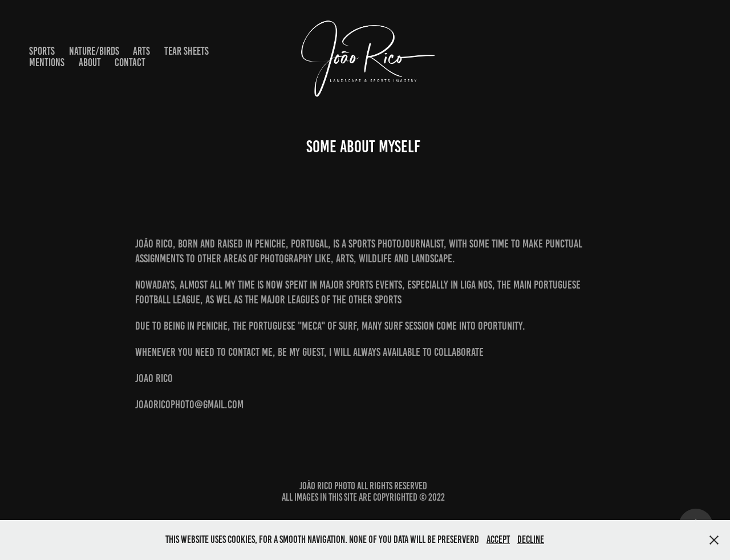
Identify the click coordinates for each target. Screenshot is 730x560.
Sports (42, 51)
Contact (130, 62)
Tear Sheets (186, 51)
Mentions (46, 62)
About (90, 62)
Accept (498, 539)
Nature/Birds (94, 51)
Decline (530, 539)
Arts (141, 51)
